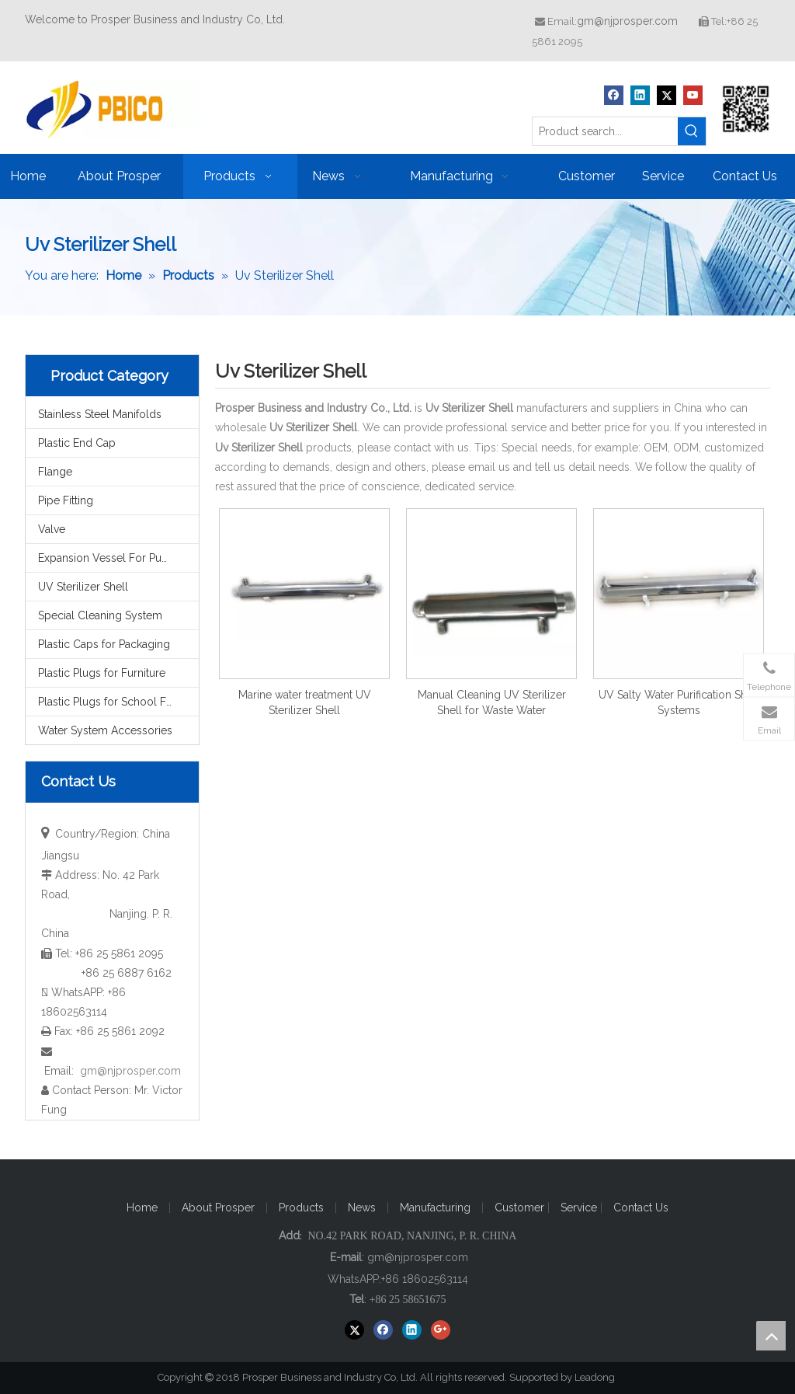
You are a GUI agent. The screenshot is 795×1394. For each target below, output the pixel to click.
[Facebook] (613, 95)
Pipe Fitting (65, 500)
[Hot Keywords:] (692, 131)
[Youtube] (693, 95)
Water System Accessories (105, 730)
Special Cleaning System (100, 615)
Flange (55, 471)
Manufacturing (435, 1207)
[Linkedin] (640, 95)
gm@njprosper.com (627, 21)
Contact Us (640, 1207)
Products (301, 1207)
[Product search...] (605, 131)
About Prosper (218, 1207)
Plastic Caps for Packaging (104, 644)
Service (580, 1207)
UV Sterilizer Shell (83, 586)
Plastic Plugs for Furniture (101, 673)
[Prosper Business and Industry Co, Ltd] (746, 109)
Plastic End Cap (77, 443)
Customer (521, 1207)
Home (142, 1207)
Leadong (602, 1377)
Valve (51, 529)
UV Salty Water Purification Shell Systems (679, 702)
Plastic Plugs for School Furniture (118, 701)
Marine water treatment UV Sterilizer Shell (304, 702)
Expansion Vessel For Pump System (118, 558)
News (362, 1207)
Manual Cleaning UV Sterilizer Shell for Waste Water (492, 702)
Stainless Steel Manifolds (99, 414)
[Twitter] (666, 95)
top (771, 1335)
